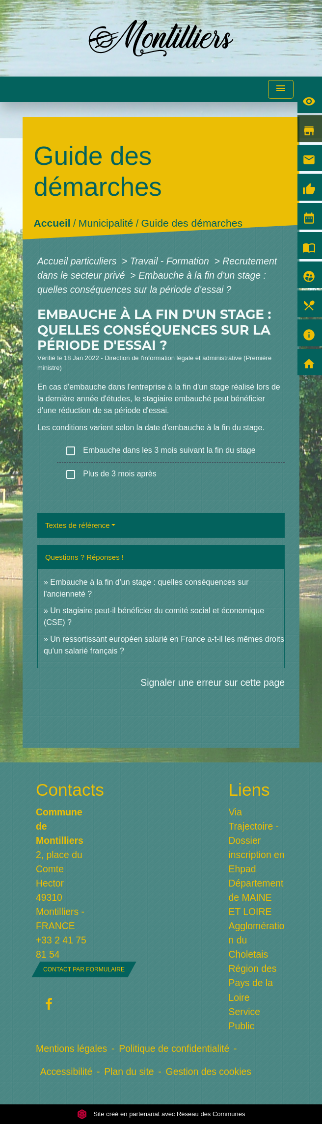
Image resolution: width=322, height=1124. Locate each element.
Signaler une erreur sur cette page (212, 682)
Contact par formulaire (84, 969)
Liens (249, 789)
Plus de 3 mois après (111, 474)
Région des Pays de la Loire (253, 982)
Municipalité (106, 223)
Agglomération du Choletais (257, 940)
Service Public (245, 1018)
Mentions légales (71, 1048)
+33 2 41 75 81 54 (61, 947)
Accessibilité (66, 1071)
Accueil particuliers (78, 261)
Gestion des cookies (208, 1071)
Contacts (65, 789)
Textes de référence (77, 525)
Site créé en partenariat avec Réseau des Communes (161, 1114)
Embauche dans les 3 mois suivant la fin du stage (160, 451)
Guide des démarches (191, 223)
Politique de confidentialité (174, 1048)
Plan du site (129, 1071)
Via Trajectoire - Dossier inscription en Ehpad (257, 840)
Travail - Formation (171, 261)
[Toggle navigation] (281, 89)
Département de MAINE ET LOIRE (256, 897)
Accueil (52, 223)
